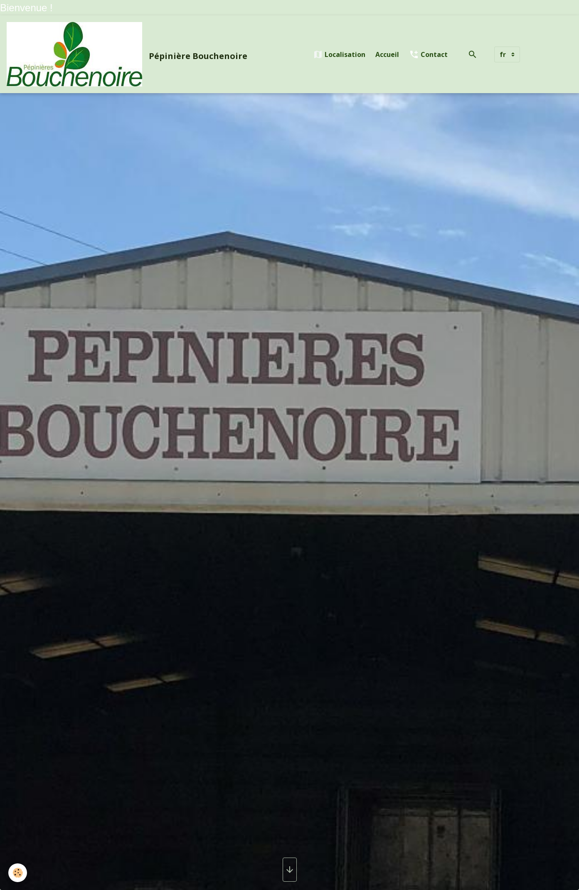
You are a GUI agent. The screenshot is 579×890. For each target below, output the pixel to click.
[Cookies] (17, 872)
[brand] (129, 54)
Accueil (387, 54)
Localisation (339, 54)
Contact (428, 54)
